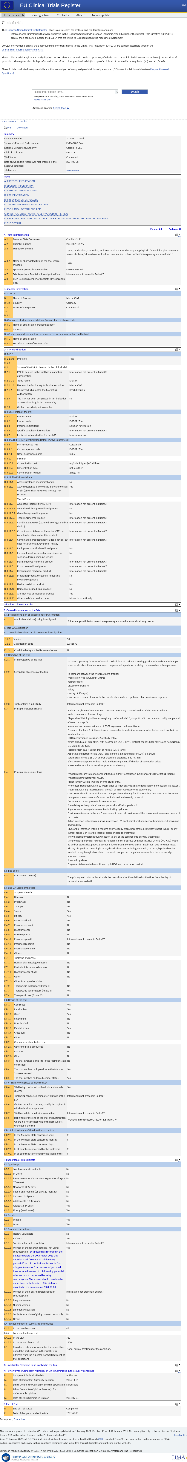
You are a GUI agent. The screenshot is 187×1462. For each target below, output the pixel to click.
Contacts (63, 15)
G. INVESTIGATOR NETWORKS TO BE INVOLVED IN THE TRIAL (36, 213)
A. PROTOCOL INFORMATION (19, 181)
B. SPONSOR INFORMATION (18, 185)
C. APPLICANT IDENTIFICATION (20, 190)
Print (8, 127)
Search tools (59, 108)
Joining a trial (40, 15)
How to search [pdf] (42, 99)
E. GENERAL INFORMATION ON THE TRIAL (26, 204)
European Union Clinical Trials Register (26, 30)
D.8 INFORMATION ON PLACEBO (21, 199)
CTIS (100, 1439)
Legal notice (180, 1435)
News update (101, 15)
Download (22, 127)
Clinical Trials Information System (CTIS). (23, 49)
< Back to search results (14, 121)
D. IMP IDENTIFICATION (16, 195)
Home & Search (13, 15)
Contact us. (19, 1419)
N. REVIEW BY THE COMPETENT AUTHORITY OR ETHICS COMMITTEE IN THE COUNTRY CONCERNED (56, 218)
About (80, 15)
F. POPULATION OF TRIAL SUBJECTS (22, 209)
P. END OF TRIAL (12, 223)
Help (184, 5)
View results (72, 170)
